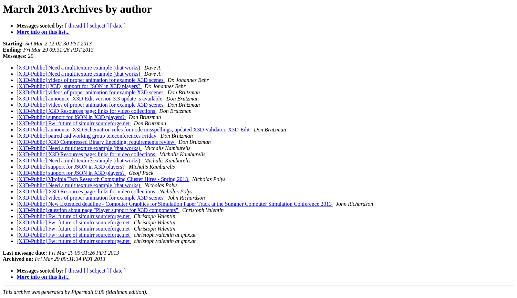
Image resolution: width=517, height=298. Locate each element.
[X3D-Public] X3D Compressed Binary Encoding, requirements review (96, 142)
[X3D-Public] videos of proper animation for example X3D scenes (91, 80)
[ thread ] (75, 26)
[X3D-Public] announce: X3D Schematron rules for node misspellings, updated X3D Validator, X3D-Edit (134, 129)
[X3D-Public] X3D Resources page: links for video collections (86, 111)
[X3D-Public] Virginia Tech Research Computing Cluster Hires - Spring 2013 (103, 179)
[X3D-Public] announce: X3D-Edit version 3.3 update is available (90, 99)
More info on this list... (43, 32)
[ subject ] (98, 26)
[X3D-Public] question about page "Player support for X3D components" (98, 210)
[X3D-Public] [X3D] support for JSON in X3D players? (79, 86)
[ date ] (118, 26)
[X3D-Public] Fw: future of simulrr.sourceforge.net (74, 123)
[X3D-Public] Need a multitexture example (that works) (79, 68)
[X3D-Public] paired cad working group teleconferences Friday (87, 136)
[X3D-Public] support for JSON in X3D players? (71, 117)
